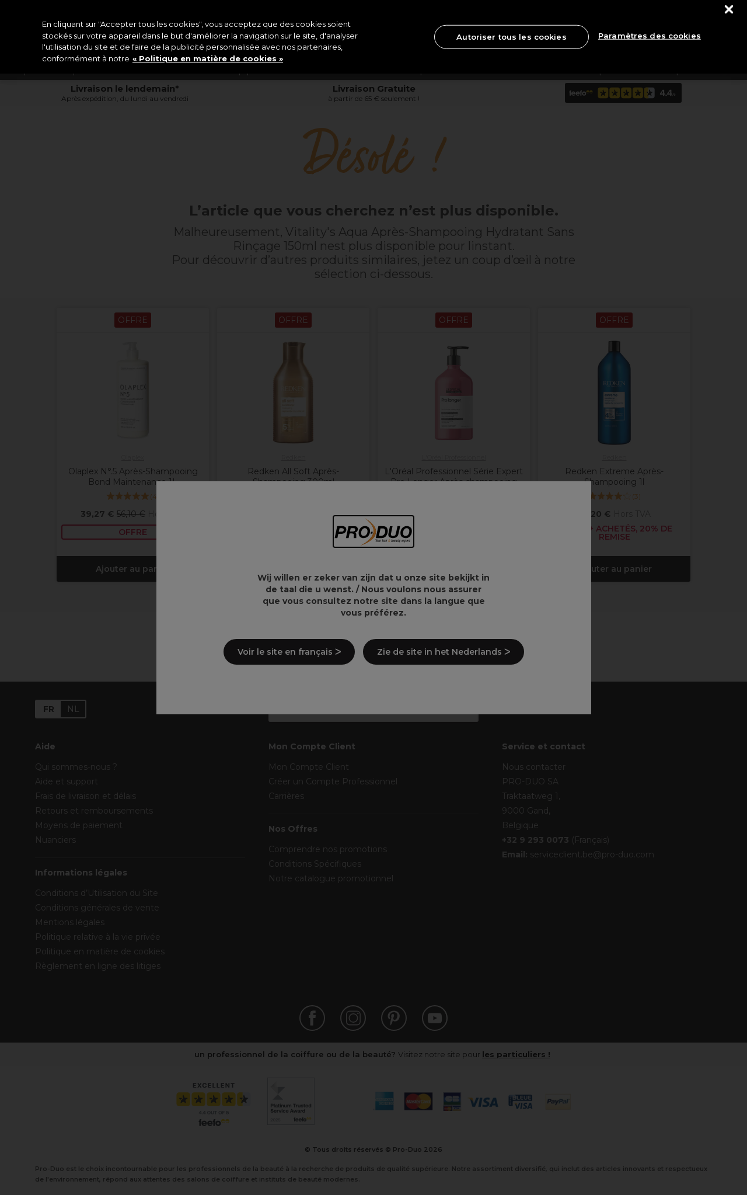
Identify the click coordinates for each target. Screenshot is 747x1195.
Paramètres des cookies (649, 35)
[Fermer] (729, 9)
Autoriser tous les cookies (511, 36)
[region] (373, 37)
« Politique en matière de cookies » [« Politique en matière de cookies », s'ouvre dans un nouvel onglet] (207, 58)
